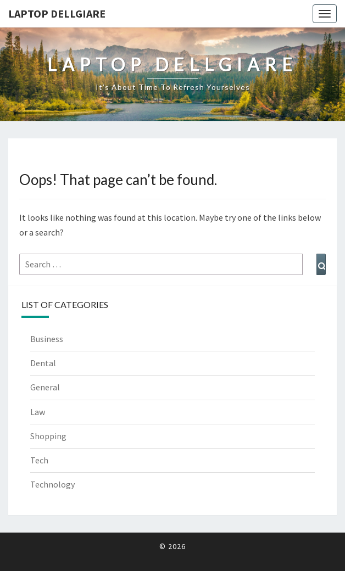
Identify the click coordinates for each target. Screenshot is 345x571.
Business (46, 338)
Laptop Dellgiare (56, 13)
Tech (39, 460)
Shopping (48, 435)
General (45, 387)
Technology (52, 484)
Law (37, 411)
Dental (43, 362)
